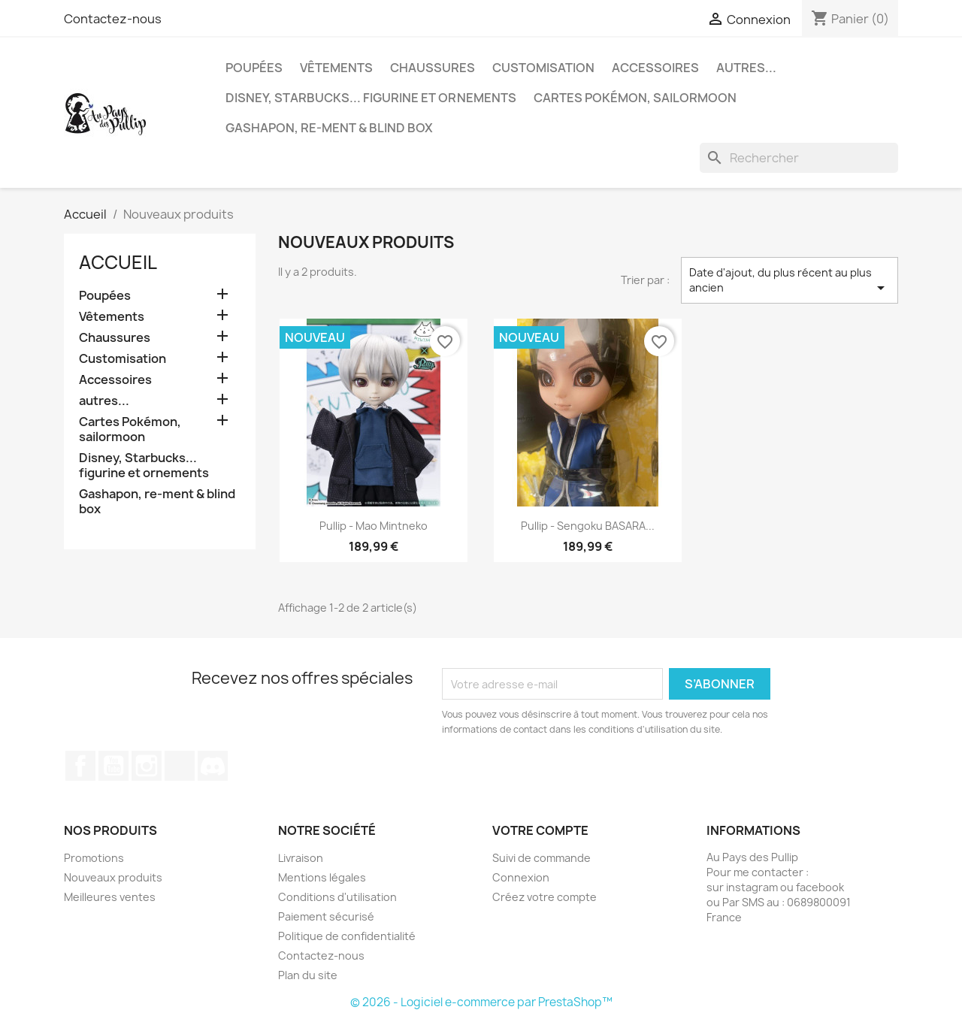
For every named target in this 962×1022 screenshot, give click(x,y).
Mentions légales (322, 877)
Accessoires (655, 67)
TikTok (180, 766)
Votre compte (540, 830)
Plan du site (307, 975)
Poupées (254, 67)
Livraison (300, 858)
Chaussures (432, 67)
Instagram (147, 766)
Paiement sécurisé (326, 916)
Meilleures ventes (110, 897)
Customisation (543, 67)
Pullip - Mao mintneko (373, 526)
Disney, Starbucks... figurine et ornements (370, 97)
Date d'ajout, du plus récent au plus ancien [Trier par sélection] (789, 281)
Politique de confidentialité (347, 936)
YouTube (113, 766)
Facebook (80, 766)
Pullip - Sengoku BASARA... (588, 526)
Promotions (94, 858)
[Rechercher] (799, 158)
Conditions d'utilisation (337, 897)
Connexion (520, 877)
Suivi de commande (541, 858)
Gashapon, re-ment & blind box (329, 127)
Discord (213, 766)
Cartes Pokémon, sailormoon (635, 97)
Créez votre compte (544, 897)
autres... (746, 67)
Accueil (118, 262)
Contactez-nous (113, 19)
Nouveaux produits (113, 877)
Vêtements (336, 67)
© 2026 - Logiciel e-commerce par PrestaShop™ (481, 1002)
